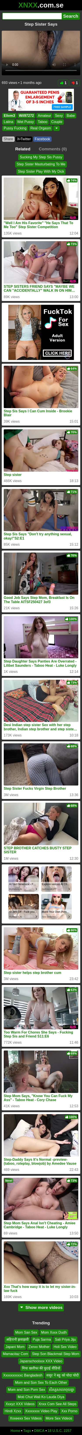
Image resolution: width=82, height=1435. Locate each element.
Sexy (59, 115)
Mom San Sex (26, 1332)
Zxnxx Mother (39, 1347)
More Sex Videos (59, 1418)
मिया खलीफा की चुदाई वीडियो (41, 1368)
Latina (8, 122)
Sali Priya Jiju (65, 1340)
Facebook (42, 139)
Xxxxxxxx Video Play (41, 1411)
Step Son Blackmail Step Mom (55, 1354)
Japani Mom (14, 1347)
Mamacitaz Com (15, 1354)
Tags (27, 1431)
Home (15, 1431)
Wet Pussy (25, 122)
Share (8, 139)
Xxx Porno (69, 1411)
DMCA (39, 1431)
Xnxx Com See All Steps (57, 1404)
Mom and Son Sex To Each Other (41, 1382)
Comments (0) (53, 149)
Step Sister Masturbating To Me (41, 164)
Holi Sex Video (65, 1347)
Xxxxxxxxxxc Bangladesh (23, 1375)
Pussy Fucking (15, 128)
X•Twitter (24, 139)
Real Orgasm (40, 128)
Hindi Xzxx (13, 1411)
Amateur (44, 115)
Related (22, 149)
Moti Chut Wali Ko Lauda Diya (41, 1397)
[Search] (32, 16)
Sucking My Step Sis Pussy (41, 157)
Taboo (42, 122)
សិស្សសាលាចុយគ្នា (61, 1389)
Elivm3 (9, 115)
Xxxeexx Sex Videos (26, 1418)
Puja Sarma (42, 1340)
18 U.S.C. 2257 (60, 1431)
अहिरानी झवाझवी (17, 1340)
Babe (71, 115)
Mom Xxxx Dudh (54, 1332)
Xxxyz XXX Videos (20, 1404)
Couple (56, 122)
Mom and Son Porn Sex (26, 1389)
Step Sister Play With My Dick (41, 171)
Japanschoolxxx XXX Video (41, 1361)
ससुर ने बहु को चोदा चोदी (62, 1375)
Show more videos (41, 1307)
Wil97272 (26, 115)
